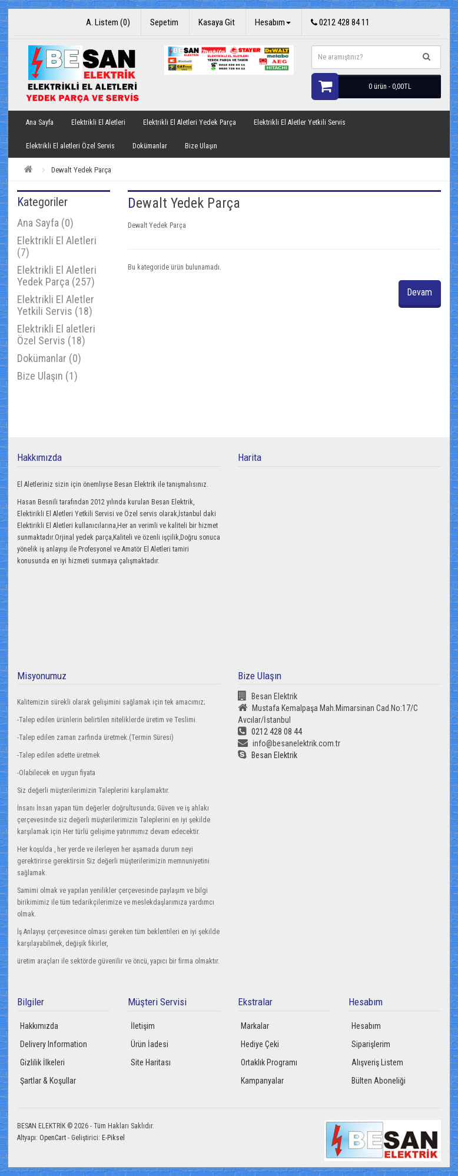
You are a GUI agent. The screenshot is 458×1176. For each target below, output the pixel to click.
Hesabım (366, 1026)
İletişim (143, 1026)
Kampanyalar (262, 1080)
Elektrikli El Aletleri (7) (57, 246)
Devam (419, 292)
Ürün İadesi (149, 1044)
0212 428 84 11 (340, 22)
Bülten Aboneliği (378, 1080)
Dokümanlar (149, 146)
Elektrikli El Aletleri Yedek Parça (189, 122)
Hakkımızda (39, 1026)
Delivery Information (53, 1044)
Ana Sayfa (40, 122)
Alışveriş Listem (377, 1062)
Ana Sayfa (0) (45, 223)
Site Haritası (151, 1062)
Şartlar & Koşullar (48, 1080)
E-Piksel (113, 1138)
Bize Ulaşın (201, 146)
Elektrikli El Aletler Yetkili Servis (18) (55, 305)
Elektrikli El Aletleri (98, 122)
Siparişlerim (370, 1044)
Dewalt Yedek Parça (81, 169)
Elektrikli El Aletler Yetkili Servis (300, 122)
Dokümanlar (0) (49, 358)
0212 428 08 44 (270, 731)
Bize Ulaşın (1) (47, 376)
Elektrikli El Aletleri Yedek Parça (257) (57, 276)
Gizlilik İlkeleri (42, 1062)
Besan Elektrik (267, 755)
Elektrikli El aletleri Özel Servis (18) (56, 335)
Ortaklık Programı (269, 1062)
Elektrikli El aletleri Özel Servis (70, 146)
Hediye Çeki (260, 1044)
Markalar (255, 1026)
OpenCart (52, 1138)
